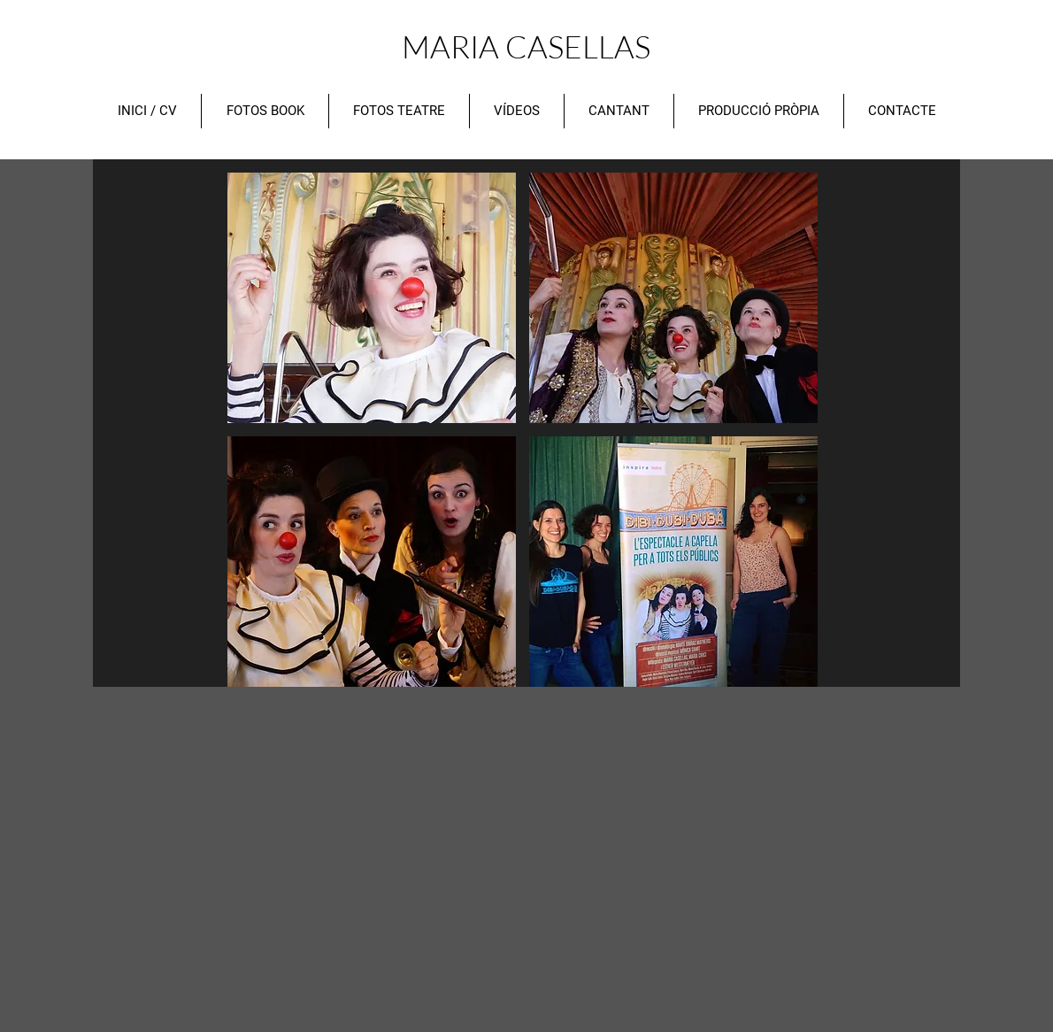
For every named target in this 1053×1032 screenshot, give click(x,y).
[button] (371, 298)
